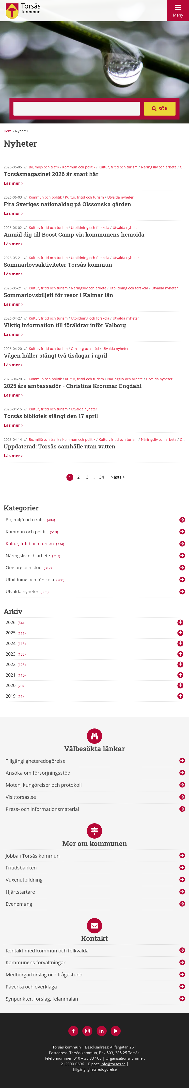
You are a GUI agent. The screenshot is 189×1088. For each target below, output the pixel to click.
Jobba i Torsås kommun (33, 855)
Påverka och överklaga (31, 986)
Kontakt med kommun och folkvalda (47, 950)
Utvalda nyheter (28, 592)
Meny (178, 9)
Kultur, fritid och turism (35, 544)
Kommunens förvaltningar (35, 962)
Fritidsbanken (21, 867)
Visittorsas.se (21, 797)
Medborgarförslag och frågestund (44, 974)
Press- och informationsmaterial (42, 809)
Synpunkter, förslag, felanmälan (42, 998)
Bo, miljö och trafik (31, 520)
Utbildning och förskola (35, 580)
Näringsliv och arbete (33, 556)
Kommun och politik (32, 532)
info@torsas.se (113, 1063)
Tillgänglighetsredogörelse (35, 761)
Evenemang (19, 904)
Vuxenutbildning (24, 879)
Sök (163, 108)
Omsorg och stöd (29, 568)
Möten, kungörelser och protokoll (44, 785)
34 (101, 477)
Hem (7, 131)
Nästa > (117, 477)
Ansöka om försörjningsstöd (38, 772)
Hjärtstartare (20, 891)
